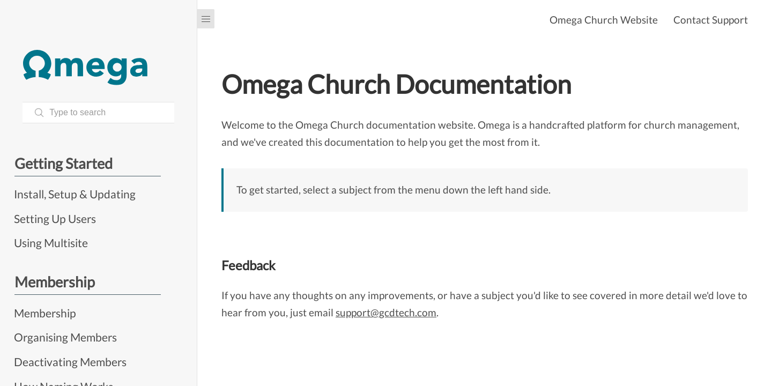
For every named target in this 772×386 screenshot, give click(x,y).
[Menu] (205, 18)
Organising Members (65, 337)
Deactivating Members (70, 361)
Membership (45, 313)
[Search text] (98, 112)
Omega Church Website (604, 19)
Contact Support (710, 19)
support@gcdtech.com (386, 312)
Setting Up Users (55, 218)
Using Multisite (51, 242)
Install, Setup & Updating (75, 194)
